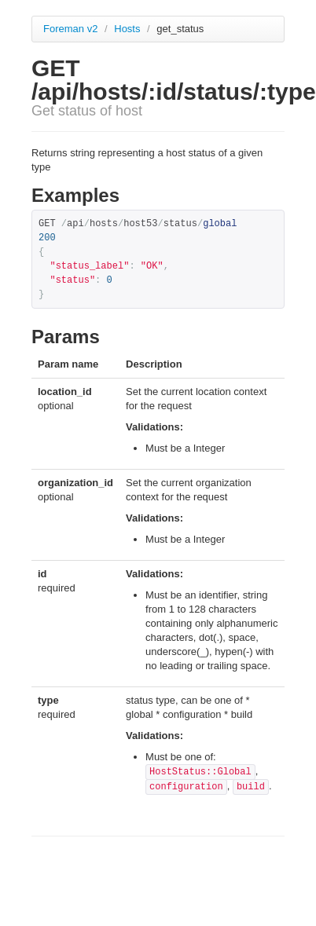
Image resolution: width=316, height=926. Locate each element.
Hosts (128, 29)
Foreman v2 (70, 29)
